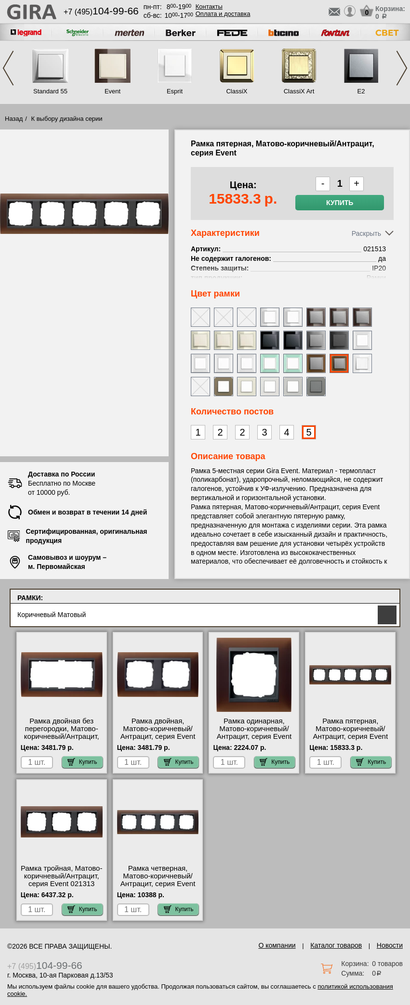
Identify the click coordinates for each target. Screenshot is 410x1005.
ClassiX (236, 91)
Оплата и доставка (223, 13)
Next (402, 68)
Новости (390, 945)
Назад (14, 118)
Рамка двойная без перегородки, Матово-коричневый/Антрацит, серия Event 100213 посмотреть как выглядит (61, 740)
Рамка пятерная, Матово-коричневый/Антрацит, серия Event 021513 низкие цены (350, 732)
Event (112, 91)
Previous (8, 68)
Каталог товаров (336, 945)
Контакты (209, 6)
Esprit (175, 91)
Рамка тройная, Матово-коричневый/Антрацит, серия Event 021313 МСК (61, 879)
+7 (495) (101, 12)
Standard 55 (50, 91)
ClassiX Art (299, 91)
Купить (339, 202)
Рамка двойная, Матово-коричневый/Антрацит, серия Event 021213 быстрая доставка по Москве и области (158, 740)
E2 (361, 91)
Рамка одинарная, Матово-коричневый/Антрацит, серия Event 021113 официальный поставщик (254, 736)
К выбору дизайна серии (67, 118)
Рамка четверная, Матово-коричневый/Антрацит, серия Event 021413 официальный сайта (158, 883)
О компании (276, 945)
